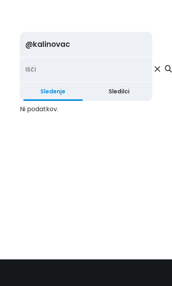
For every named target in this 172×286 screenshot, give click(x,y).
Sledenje (52, 91)
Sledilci (119, 91)
